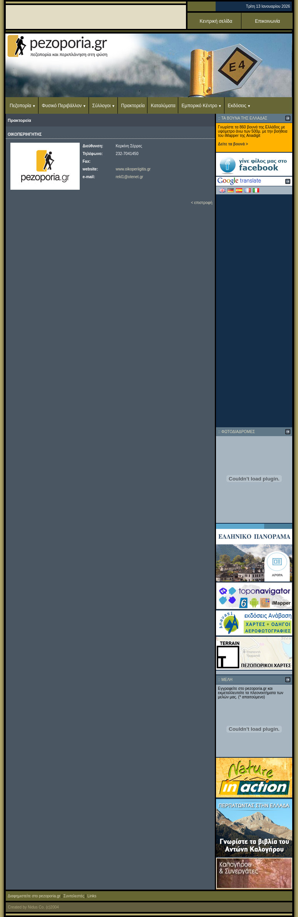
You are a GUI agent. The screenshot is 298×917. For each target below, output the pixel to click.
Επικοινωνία (267, 21)
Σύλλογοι (101, 105)
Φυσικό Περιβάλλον (62, 105)
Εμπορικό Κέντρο (200, 105)
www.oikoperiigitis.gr (133, 169)
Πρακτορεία (133, 105)
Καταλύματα (163, 105)
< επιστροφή (202, 203)
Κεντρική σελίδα (216, 21)
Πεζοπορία (20, 105)
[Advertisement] (254, 310)
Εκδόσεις (237, 105)
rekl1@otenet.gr (129, 177)
